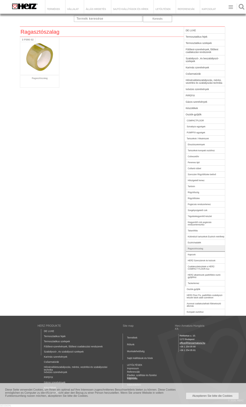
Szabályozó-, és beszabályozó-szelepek (202, 60)
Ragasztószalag (195, 248)
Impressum (133, 368)
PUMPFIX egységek (196, 132)
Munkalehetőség (136, 351)
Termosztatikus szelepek (199, 43)
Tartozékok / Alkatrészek (198, 138)
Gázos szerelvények (196, 101)
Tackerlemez (193, 283)
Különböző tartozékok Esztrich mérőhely (206, 236)
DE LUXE (191, 30)
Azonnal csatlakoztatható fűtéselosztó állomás (204, 304)
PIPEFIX (190, 95)
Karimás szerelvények (197, 67)
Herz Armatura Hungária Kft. (189, 327)
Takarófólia (193, 230)
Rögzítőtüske (194, 198)
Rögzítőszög (193, 192)
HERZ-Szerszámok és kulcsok (201, 260)
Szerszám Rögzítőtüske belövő (202, 174)
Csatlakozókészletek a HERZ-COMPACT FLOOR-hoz (201, 267)
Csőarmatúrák (193, 73)
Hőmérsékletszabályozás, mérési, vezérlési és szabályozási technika (204, 81)
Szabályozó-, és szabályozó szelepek (64, 351)
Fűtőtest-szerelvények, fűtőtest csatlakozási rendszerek (202, 50)
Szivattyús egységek (196, 126)
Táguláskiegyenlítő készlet (200, 216)
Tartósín (191, 186)
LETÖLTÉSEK (163, 9)
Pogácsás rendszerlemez (199, 204)
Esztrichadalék (194, 242)
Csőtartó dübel (194, 168)
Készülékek (192, 108)
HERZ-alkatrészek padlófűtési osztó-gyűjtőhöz (204, 276)
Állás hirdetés (96, 9)
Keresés (158, 18)
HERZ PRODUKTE (49, 325)
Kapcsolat (209, 9)
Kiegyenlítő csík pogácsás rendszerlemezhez (199, 223)
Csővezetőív (193, 156)
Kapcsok (192, 254)
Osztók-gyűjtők (194, 114)
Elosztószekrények (196, 144)
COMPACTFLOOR (195, 120)
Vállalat (73, 9)
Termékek (53, 9)
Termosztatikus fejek (196, 36)
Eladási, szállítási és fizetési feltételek (142, 376)
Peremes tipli (194, 162)
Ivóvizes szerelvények (197, 89)
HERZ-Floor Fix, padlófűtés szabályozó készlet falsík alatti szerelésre (204, 296)
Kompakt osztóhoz (195, 312)
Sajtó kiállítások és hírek (130, 9)
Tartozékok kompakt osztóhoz (201, 150)
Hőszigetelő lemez (196, 180)
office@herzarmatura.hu (192, 343)
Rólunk (130, 344)
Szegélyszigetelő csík (197, 210)
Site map (128, 325)
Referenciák (186, 9)
